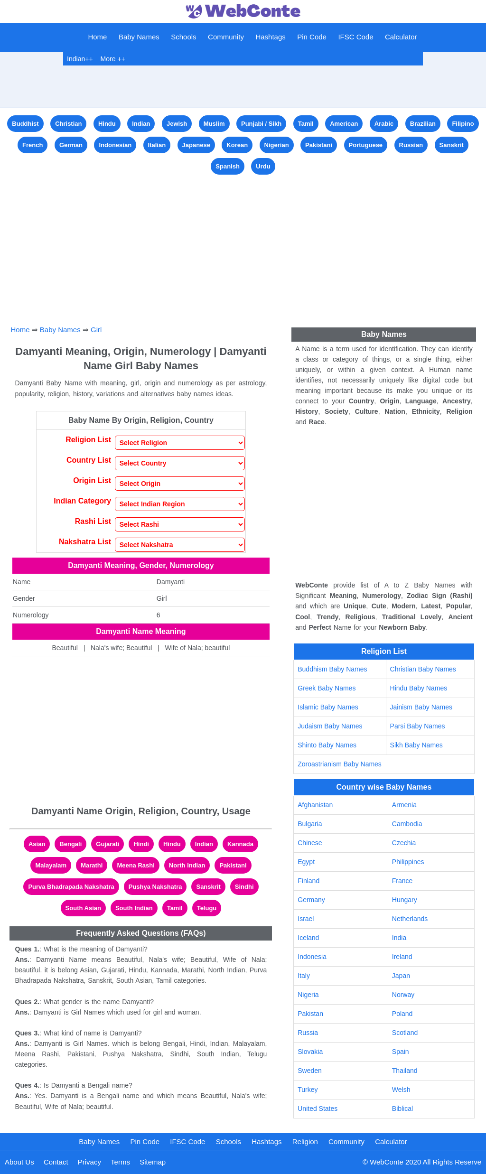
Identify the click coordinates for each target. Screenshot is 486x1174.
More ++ (113, 59)
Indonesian (115, 145)
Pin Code (312, 37)
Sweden (310, 1070)
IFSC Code (355, 37)
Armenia (404, 805)
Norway (403, 994)
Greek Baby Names (326, 688)
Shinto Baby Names (327, 745)
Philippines (408, 862)
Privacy (89, 1162)
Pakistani (318, 145)
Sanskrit (451, 145)
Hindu (107, 123)
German (71, 145)
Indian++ (80, 59)
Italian (157, 145)
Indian (141, 123)
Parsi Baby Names (417, 726)
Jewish (177, 123)
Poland (402, 1013)
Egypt (306, 862)
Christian (68, 123)
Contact (56, 1162)
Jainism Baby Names (421, 707)
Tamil (306, 123)
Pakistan (310, 1013)
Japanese (196, 145)
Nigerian (276, 145)
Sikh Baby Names (416, 745)
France (402, 881)
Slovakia (310, 1051)
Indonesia (312, 956)
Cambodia (407, 824)
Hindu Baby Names (419, 688)
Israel (306, 918)
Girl (96, 330)
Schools (183, 37)
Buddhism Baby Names (332, 669)
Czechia (404, 843)
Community (226, 37)
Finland (308, 881)
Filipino (463, 123)
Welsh (401, 1089)
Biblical (402, 1108)
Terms (120, 1162)
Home (97, 37)
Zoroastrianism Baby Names (340, 764)
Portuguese (366, 145)
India (399, 937)
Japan (401, 975)
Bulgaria (310, 824)
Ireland (402, 956)
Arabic (383, 123)
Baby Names (139, 37)
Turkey (308, 1089)
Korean (237, 145)
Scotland (405, 1032)
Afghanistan (315, 805)
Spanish (227, 166)
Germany (311, 900)
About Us (19, 1162)
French (32, 145)
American (344, 123)
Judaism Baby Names (330, 726)
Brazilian (423, 123)
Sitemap (153, 1162)
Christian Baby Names (423, 669)
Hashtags (270, 37)
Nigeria (308, 994)
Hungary (404, 900)
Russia (308, 1032)
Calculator (401, 37)
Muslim (214, 123)
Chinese (310, 843)
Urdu (263, 166)
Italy (304, 975)
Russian (411, 145)
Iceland (308, 937)
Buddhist (25, 123)
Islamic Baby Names (328, 707)
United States (317, 1108)
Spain (400, 1051)
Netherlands (410, 918)
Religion (305, 1141)
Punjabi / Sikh (261, 123)
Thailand (405, 1070)
